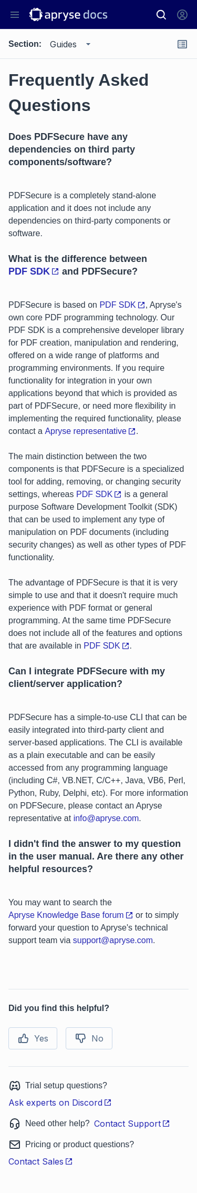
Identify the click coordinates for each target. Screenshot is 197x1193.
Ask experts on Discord (60, 1102)
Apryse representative (90, 431)
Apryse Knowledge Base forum (70, 915)
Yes (32, 1038)
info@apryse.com (106, 818)
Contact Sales (40, 1161)
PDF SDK (33, 271)
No (89, 1038)
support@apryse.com (113, 940)
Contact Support (132, 1123)
